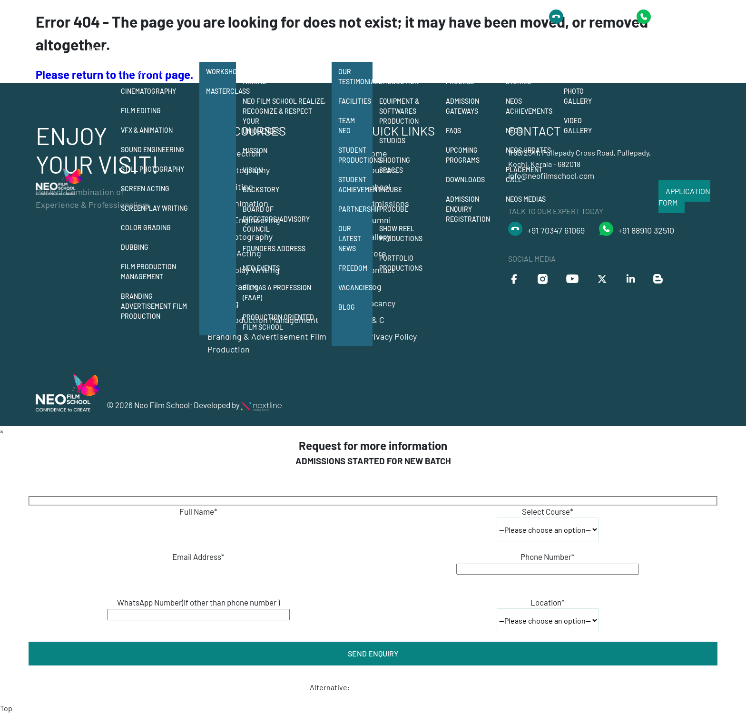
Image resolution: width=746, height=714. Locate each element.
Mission (255, 151)
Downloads (465, 180)
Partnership (355, 209)
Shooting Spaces (394, 165)
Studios (392, 141)
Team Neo (346, 126)
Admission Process (462, 77)
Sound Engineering (152, 150)
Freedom (352, 268)
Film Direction (145, 72)
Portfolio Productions (400, 263)
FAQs (453, 131)
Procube (393, 209)
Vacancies (355, 288)
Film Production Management (148, 272)
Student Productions (355, 155)
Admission (463, 50)
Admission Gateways (462, 106)
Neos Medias (526, 199)
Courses (136, 50)
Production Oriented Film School (278, 322)
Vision (253, 170)
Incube (390, 190)
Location (547, 602)
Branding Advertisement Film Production (154, 306)
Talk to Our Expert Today (482, 16)
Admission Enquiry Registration (468, 209)
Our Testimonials (355, 77)
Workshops (221, 72)
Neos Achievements (529, 106)
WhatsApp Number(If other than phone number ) (198, 602)
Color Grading (146, 228)
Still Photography (152, 169)
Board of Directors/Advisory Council (276, 219)
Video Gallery (578, 126)
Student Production (399, 77)
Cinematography (148, 91)
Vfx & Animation (147, 130)
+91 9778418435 (683, 16)
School (256, 50)
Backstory (261, 190)
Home (98, 50)
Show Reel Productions (400, 234)
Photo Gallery (578, 96)
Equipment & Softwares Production (399, 111)
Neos (514, 131)
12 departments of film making (281, 77)
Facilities (354, 101)
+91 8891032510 (595, 16)
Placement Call (524, 175)
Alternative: (330, 687)
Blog (346, 307)
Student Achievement (355, 185)
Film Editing (141, 111)
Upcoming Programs (463, 155)
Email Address (198, 556)
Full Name (198, 511)
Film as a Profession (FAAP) (277, 293)
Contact (622, 50)
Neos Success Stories (528, 77)
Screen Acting (145, 189)
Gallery (579, 50)
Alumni (518, 50)
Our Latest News (349, 239)
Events (575, 72)
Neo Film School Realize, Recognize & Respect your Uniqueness (284, 116)
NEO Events (261, 268)
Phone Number (547, 556)
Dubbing (134, 247)
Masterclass (221, 91)
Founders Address (274, 249)
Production (400, 50)
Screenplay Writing (154, 208)
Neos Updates (528, 150)
